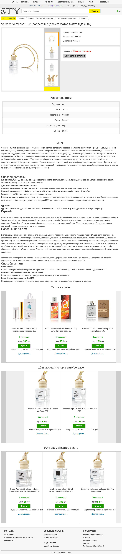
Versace (76, 41)
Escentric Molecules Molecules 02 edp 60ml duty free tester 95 (61, 330)
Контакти (49, 2)
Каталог (36, 2)
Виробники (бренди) (51, 546)
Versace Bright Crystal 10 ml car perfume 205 (79, 410)
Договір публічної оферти (93, 534)
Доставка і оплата (66, 2)
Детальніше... (9, 540)
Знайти (95, 11)
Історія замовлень (51, 534)
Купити (24, 346)
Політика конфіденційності (93, 546)
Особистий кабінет (51, 537)
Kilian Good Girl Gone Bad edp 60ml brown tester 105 (97, 330)
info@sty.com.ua (55, 6)
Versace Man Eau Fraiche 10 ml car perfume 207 (43, 410)
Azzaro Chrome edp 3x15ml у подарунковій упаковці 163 (24, 330)
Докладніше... (24, 354)
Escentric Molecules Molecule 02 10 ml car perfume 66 (97, 490)
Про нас (86, 543)
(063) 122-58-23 (36, 6)
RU (16, 2)
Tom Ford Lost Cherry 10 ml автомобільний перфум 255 (61, 490)
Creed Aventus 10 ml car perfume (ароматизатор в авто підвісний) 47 (24, 490)
